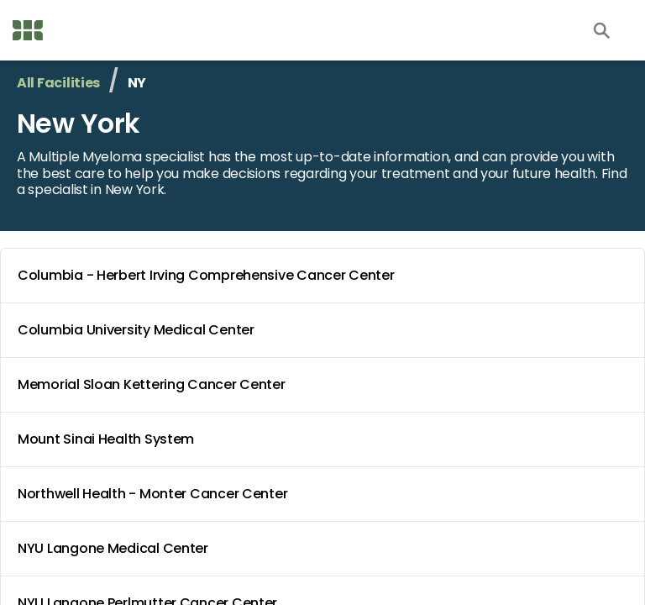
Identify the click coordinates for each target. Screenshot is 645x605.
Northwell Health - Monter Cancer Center (326, 494)
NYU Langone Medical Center (326, 549)
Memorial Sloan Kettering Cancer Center (326, 385)
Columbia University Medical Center (326, 330)
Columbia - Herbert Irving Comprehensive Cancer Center (326, 276)
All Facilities (58, 83)
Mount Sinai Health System (326, 439)
